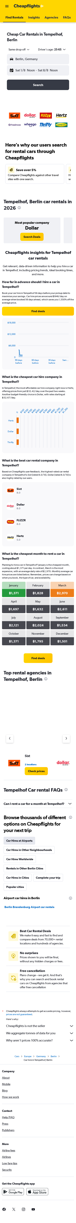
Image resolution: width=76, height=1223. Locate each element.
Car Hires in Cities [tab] (17, 877)
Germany (41, 1057)
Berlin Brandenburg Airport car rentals (29, 907)
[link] (32, 237)
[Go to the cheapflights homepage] (29, 6)
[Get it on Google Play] (13, 1192)
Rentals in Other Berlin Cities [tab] (24, 868)
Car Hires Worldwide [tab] (19, 859)
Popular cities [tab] (15, 887)
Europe (27, 1057)
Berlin (54, 1057)
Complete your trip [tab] (48, 877)
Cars (17, 1057)
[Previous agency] (9, 739)
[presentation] (19, 207)
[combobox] (19, 49)
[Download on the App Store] (37, 1192)
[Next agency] (66, 739)
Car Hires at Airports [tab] (19, 840)
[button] (6, 6)
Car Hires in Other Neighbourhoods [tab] (29, 850)
